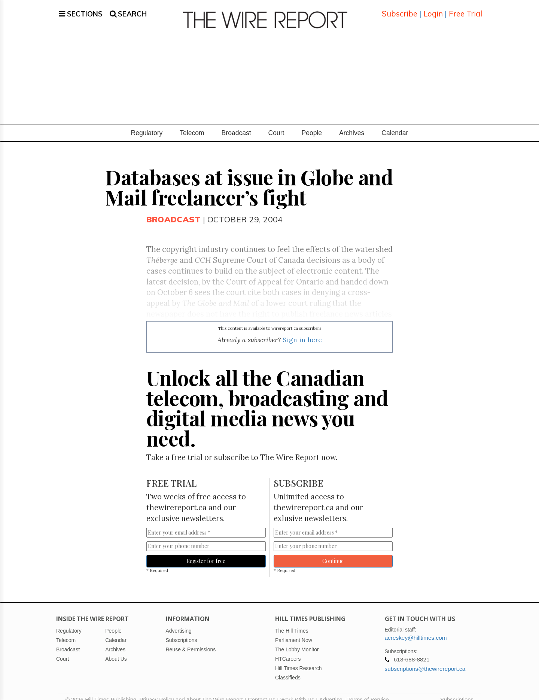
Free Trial (465, 9)
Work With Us (297, 691)
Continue (333, 552)
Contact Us (261, 691)
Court (276, 124)
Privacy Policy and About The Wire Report (191, 691)
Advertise (330, 691)
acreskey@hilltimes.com (416, 629)
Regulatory (147, 124)
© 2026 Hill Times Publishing (102, 691)
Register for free (205, 552)
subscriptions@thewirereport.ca (425, 660)
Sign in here (302, 330)
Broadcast (236, 124)
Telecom (192, 124)
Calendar (394, 124)
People (311, 124)
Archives (351, 124)
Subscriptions (456, 691)
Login (433, 9)
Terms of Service (368, 691)
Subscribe (399, 9)
